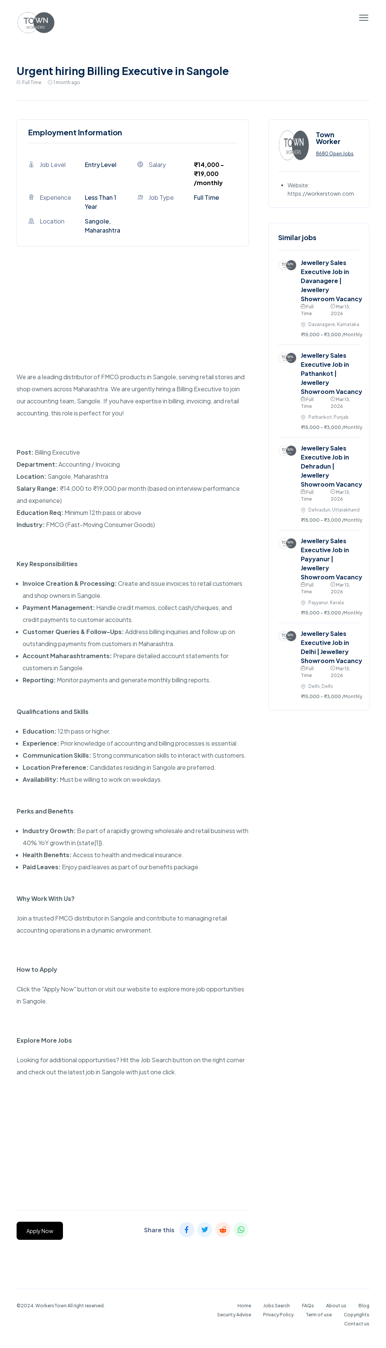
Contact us (356, 1324)
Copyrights (356, 1314)
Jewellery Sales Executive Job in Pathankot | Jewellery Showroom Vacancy (331, 373)
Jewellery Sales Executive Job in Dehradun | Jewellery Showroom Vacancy (331, 466)
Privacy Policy (278, 1314)
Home (244, 1305)
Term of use (319, 1314)
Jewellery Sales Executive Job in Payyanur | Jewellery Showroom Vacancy (331, 559)
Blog (363, 1305)
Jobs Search (276, 1305)
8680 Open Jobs (335, 153)
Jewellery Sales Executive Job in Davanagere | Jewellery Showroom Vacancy (331, 281)
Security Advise (234, 1314)
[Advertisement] (133, 318)
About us (336, 1305)
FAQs (308, 1305)
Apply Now (39, 1230)
